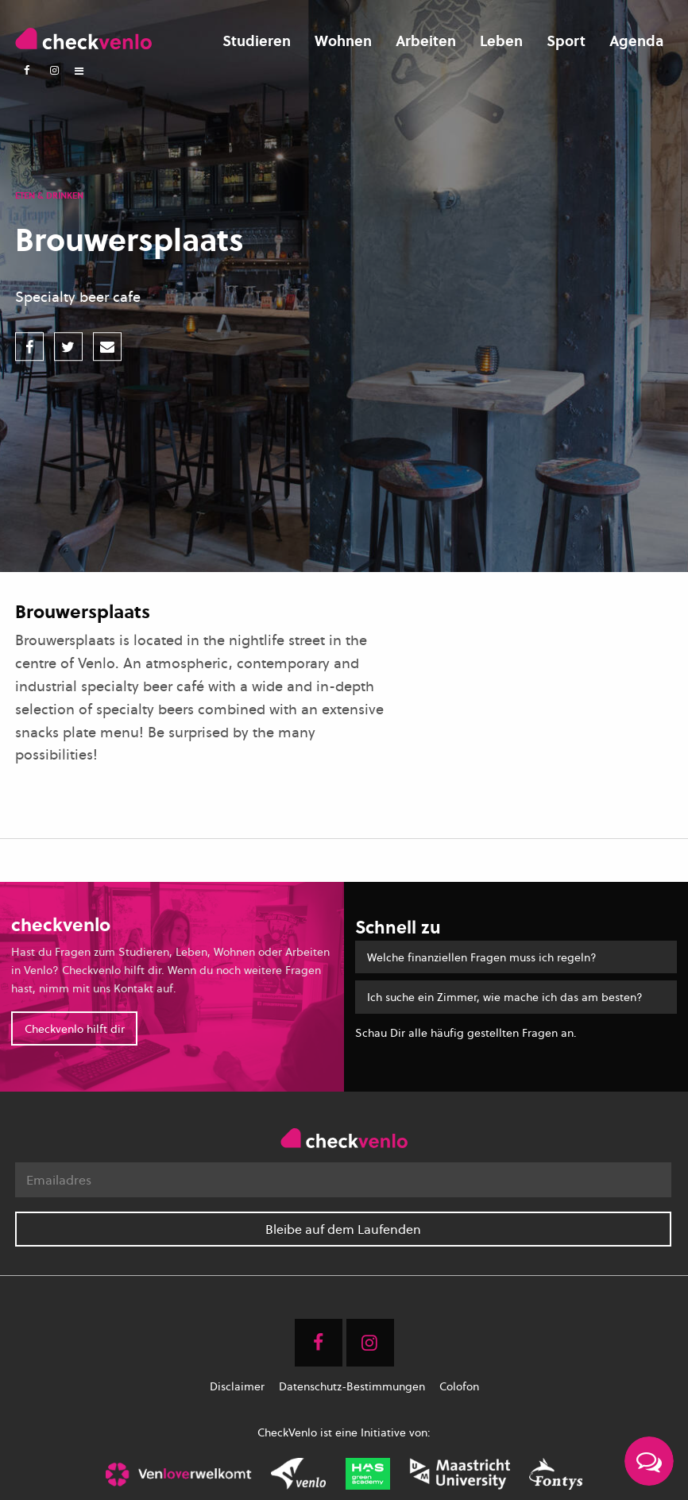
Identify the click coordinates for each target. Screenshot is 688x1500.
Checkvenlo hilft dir (75, 1028)
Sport (566, 40)
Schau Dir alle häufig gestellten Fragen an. (466, 1032)
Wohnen (343, 40)
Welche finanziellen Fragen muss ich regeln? (482, 957)
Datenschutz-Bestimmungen (352, 1386)
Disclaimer (237, 1386)
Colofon (459, 1386)
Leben (501, 40)
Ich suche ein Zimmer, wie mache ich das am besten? (505, 996)
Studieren (256, 40)
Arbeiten (426, 40)
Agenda (636, 40)
